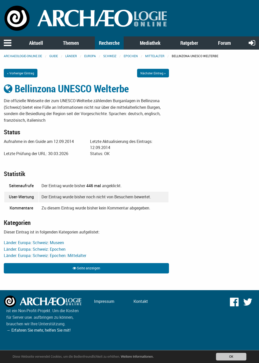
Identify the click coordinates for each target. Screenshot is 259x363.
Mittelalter (154, 56)
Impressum (104, 301)
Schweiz (109, 56)
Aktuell (36, 42)
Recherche (109, 42)
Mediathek (150, 42)
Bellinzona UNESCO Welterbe (66, 88)
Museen (57, 242)
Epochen (131, 56)
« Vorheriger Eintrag (20, 73)
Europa (90, 56)
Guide (53, 56)
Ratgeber (189, 42)
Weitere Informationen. (137, 356)
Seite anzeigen (86, 268)
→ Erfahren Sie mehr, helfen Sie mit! (38, 330)
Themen (71, 42)
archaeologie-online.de (23, 56)
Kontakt (141, 301)
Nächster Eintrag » (153, 73)
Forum (224, 42)
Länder (71, 56)
